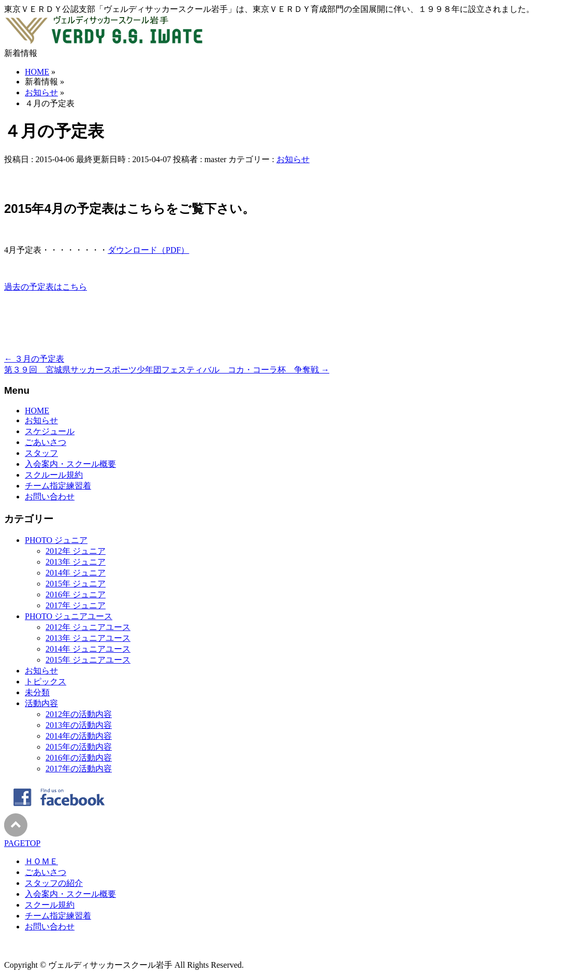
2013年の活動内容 (79, 725)
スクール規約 (50, 904)
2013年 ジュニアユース (88, 638)
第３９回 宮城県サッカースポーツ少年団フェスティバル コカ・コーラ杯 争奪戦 (166, 369)
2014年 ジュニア (76, 572)
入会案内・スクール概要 (70, 464)
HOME (37, 410)
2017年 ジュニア (76, 605)
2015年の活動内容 (79, 746)
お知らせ (293, 159)
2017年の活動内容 (79, 768)
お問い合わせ (50, 496)
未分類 (37, 692)
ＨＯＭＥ (41, 861)
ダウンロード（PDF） (148, 250)
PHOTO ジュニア (56, 540)
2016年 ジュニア (76, 594)
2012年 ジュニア (76, 551)
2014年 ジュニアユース (88, 648)
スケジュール (50, 431)
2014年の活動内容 (79, 736)
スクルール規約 (54, 474)
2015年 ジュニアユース (88, 659)
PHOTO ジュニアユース (68, 616)
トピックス (45, 681)
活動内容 (41, 703)
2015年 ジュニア (76, 583)
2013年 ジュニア (76, 561)
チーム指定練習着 (58, 485)
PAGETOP (22, 843)
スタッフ (41, 453)
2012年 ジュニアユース (88, 627)
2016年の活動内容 (79, 757)
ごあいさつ (45, 442)
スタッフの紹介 (54, 883)
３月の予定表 (34, 358)
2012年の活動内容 (79, 714)
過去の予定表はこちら (45, 286)
